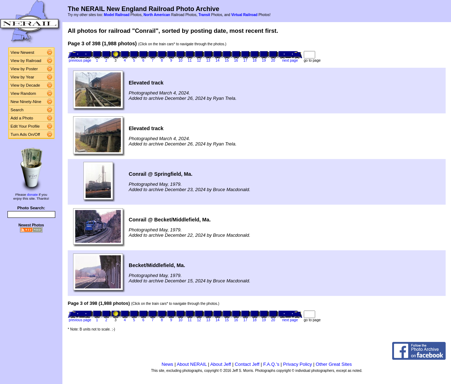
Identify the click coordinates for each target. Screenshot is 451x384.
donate (32, 194)
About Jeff (220, 364)
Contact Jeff (247, 364)
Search (17, 110)
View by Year (22, 77)
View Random (23, 93)
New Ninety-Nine (26, 101)
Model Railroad (116, 15)
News (167, 364)
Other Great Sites (334, 364)
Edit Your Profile (25, 126)
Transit (204, 15)
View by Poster (24, 69)
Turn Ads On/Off (25, 134)
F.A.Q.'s (271, 364)
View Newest (22, 52)
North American (156, 15)
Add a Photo (22, 118)
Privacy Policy (297, 364)
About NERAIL (192, 364)
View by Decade (25, 85)
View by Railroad (26, 60)
